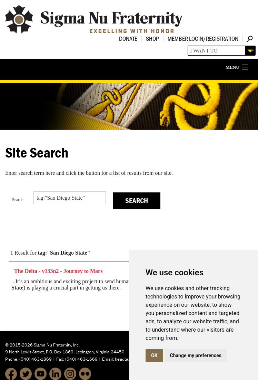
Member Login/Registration (203, 38)
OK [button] (154, 355)
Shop (152, 38)
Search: (18, 200)
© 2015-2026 (19, 345)
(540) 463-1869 (35, 359)
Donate (128, 38)
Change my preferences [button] (195, 355)
